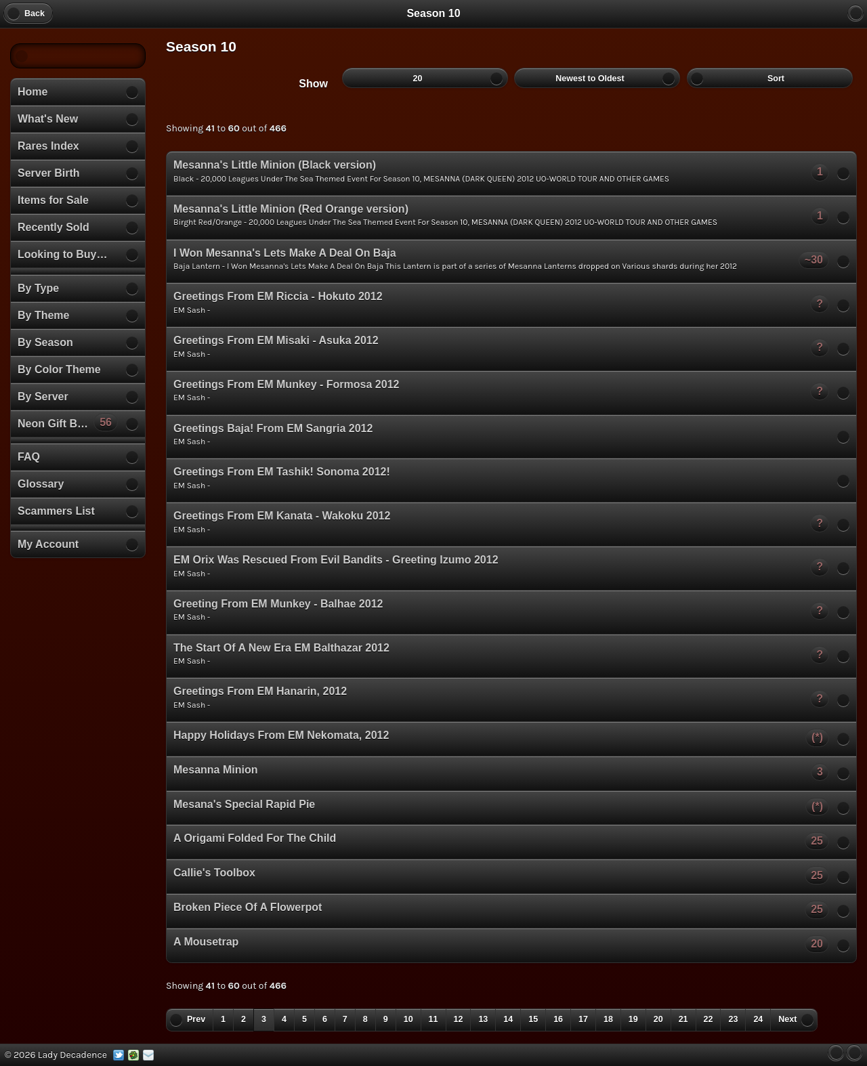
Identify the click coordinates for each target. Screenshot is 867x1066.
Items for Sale (53, 200)
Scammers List (56, 511)
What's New (48, 119)
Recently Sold (53, 227)
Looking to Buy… (62, 254)
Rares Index (48, 146)
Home (32, 92)
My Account (48, 544)
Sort (770, 77)
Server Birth (49, 173)
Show (313, 83)
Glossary (41, 484)
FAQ (29, 457)
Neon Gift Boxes (68, 422)
